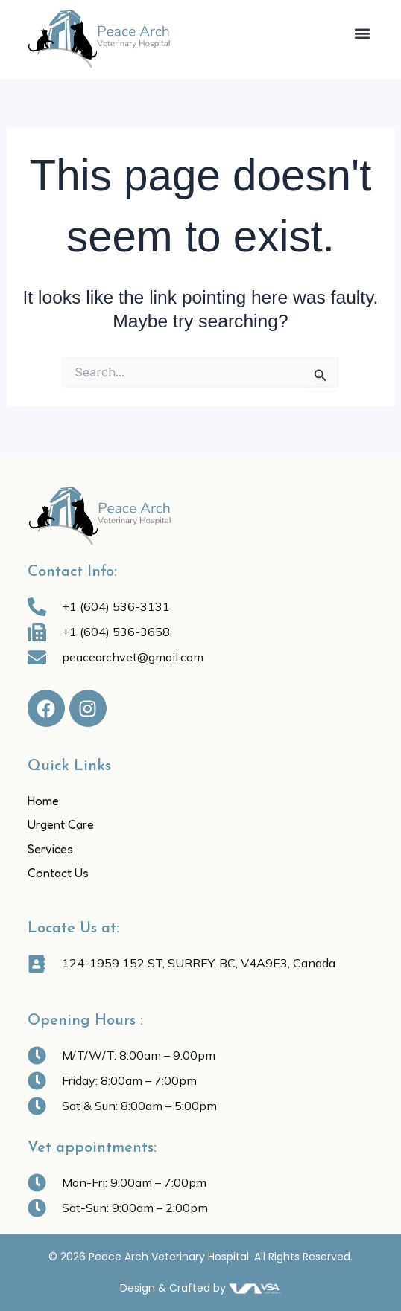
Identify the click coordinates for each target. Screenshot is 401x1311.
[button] (362, 34)
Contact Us (58, 872)
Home (43, 800)
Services (50, 849)
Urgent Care (61, 824)
